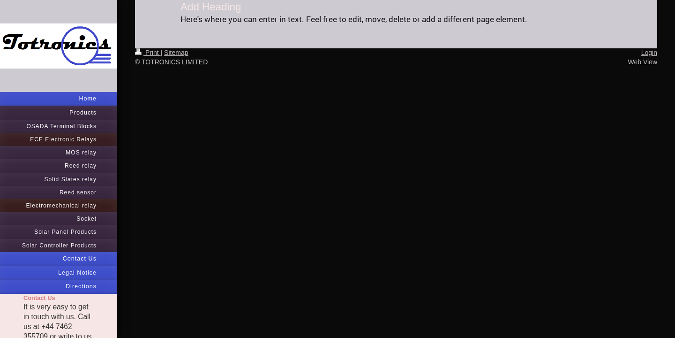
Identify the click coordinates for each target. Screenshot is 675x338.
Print (148, 52)
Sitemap (176, 52)
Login (649, 52)
